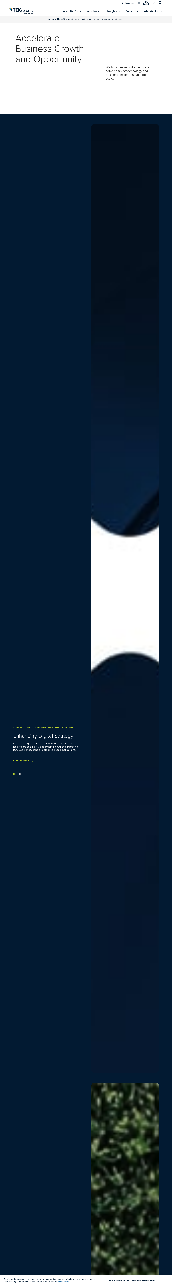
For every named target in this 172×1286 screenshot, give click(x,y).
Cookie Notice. (63, 1281)
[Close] (168, 1280)
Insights (112, 11)
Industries (93, 11)
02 (20, 774)
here (69, 19)
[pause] (5, 108)
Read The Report (21, 760)
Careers (130, 11)
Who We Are (152, 11)
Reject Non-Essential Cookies (143, 1280)
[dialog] (86, 1280)
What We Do (71, 11)
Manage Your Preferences (119, 1280)
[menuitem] (72, 11)
